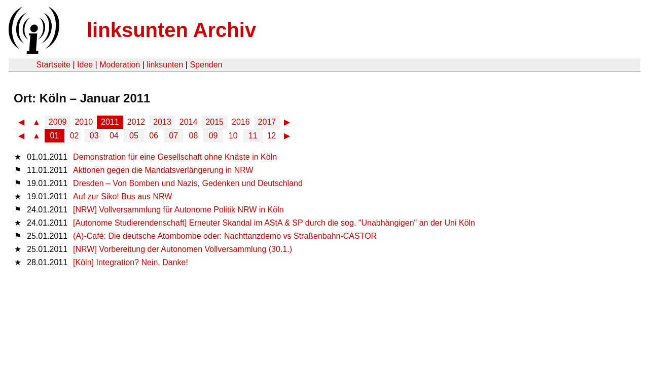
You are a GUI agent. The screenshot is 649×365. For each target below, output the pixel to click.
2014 (188, 122)
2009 (58, 122)
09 (213, 135)
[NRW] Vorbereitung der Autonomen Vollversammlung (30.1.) (182, 249)
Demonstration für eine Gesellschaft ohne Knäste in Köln (175, 157)
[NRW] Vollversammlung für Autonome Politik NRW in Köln (178, 209)
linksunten (165, 64)
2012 (136, 122)
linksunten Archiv (171, 30)
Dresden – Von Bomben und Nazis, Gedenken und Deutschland (188, 183)
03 (94, 135)
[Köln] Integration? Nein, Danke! (130, 262)
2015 (214, 122)
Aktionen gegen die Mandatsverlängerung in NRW (163, 170)
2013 (162, 122)
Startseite (53, 64)
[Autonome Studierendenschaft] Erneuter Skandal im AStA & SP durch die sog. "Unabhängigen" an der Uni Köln (274, 222)
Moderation (119, 64)
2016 (241, 122)
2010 (84, 122)
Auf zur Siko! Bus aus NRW (122, 196)
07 (173, 135)
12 (271, 135)
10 (233, 135)
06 (153, 135)
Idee (85, 64)
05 (133, 135)
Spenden (206, 64)
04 (114, 135)
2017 (267, 122)
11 (253, 135)
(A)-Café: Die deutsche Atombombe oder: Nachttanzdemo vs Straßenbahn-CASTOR (225, 236)
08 (193, 135)
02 (74, 135)
